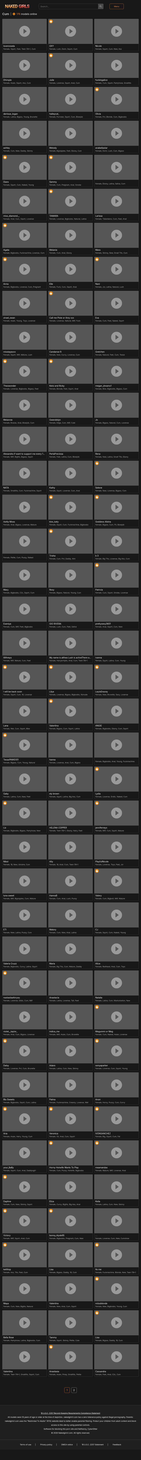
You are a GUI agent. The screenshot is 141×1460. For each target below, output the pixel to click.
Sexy (118, 694)
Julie (51, 80)
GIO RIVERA (55, 624)
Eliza (51, 1201)
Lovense (60, 83)
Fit (115, 525)
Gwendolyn (55, 420)
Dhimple (7, 80)
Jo (96, 420)
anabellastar (101, 148)
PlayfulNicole (102, 861)
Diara (6, 182)
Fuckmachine (25, 253)
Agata (6, 250)
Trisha (52, 556)
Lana (5, 725)
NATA (6, 488)
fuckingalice (101, 80)
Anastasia (54, 1371)
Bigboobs (122, 117)
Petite (13, 557)
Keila (97, 1201)
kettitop (7, 1269)
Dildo (21, 1000)
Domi (64, 49)
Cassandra (100, 1371)
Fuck (59, 287)
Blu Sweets (8, 1099)
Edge (59, 423)
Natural (77, 219)
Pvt (104, 117)
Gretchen (100, 352)
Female (6, 49)
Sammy (53, 182)
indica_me (54, 1031)
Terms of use (25, 1444)
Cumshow (125, 1238)
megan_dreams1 (103, 386)
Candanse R (55, 352)
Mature (24, 355)
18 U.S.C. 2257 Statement (93, 1444)
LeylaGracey (101, 691)
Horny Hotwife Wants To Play (64, 1167)
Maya (6, 1303)
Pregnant (65, 185)
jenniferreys (101, 827)
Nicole (98, 46)
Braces (14, 423)
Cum (34, 49)
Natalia (98, 997)
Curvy (63, 355)
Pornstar (60, 117)
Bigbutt (111, 898)
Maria (52, 963)
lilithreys (7, 657)
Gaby (5, 793)
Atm (73, 559)
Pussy (24, 557)
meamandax (101, 1167)
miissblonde (101, 1303)
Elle (51, 284)
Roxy (51, 590)
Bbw (104, 389)
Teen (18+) (26, 49)
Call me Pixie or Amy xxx (61, 318)
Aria (5, 1133)
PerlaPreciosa (56, 454)
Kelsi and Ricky (57, 386)
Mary (5, 590)
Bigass (20, 117)
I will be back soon (12, 691)
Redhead (106, 966)
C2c (21, 593)
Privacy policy (46, 1444)
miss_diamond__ (11, 216)
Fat (118, 1136)
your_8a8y (8, 1167)
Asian (13, 83)
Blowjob (79, 117)
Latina (13, 117)
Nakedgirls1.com (65, 1433)
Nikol (5, 861)
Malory (52, 929)
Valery (98, 895)
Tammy (53, 1337)
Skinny (30, 151)
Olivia (98, 114)
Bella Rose (8, 1337)
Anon (98, 1099)
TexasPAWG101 (11, 759)
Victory (6, 1235)
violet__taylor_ (10, 1031)
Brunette (33, 117)
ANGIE (98, 725)
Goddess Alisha (103, 522)
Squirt (13, 49)
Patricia (99, 590)
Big (104, 1136)
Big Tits (106, 559)
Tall (72, 1000)
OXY (51, 46)
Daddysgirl (31, 1170)
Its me (98, 1269)
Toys (25, 321)
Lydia (97, 793)
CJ (96, 929)
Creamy (72, 1102)
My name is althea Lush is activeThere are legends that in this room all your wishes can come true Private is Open (71, 657)
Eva (97, 318)
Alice (97, 963)
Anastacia (54, 997)
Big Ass (121, 559)
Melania (53, 250)
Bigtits (17, 457)
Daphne (7, 1201)
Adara (52, 1065)
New (115, 49)
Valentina (54, 725)
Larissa (98, 216)
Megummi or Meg (104, 1031)
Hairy (75, 831)
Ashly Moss (9, 522)
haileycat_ (54, 114)
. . (96, 1235)
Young (26, 117)
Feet (18, 49)
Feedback (117, 1444)
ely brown (54, 793)
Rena (97, 454)
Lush (59, 49)
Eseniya (7, 624)
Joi (104, 287)
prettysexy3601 (103, 624)
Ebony (74, 151)
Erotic (113, 797)
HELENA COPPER (58, 827)
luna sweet (8, 895)
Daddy (23, 151)
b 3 (97, 556)
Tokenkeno (107, 219)
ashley (6, 148)
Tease (122, 355)
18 (23, 694)
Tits (16, 1272)
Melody (53, 148)
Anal (73, 83)
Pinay (64, 1374)
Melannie (7, 420)
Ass (120, 49)
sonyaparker (101, 1065)
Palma (52, 1099)
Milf (73, 321)
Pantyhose (118, 83)
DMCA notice (67, 1444)
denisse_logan (10, 114)
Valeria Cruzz (10, 963)
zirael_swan (9, 318)
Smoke (78, 185)
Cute (73, 423)
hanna (52, 759)
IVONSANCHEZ (103, 1133)
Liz (4, 827)
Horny (105, 1102)
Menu (116, 6)
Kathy (52, 488)
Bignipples (61, 151)
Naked (24, 185)
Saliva (117, 184)
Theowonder (9, 386)
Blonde (109, 117)
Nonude (84, 694)
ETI (5, 929)
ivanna (98, 657)
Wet (12, 728)
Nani (97, 284)
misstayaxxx (9, 352)
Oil (58, 1136)
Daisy (6, 1065)
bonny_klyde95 (56, 1235)
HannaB (53, 895)
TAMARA (53, 216)
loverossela (9, 46)
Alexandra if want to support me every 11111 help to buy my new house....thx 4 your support (25, 454)
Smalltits (127, 83)
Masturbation (119, 1000)
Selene (98, 488)
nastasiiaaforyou (11, 997)
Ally (51, 861)
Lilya (51, 691)
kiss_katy (54, 522)
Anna (5, 284)
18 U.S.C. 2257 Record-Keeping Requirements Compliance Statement (70, 1413)
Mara (97, 250)
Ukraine (21, 864)
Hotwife (71, 1170)
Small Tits (118, 253)
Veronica (53, 1133)
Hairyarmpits (62, 660)
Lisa (51, 1269)
